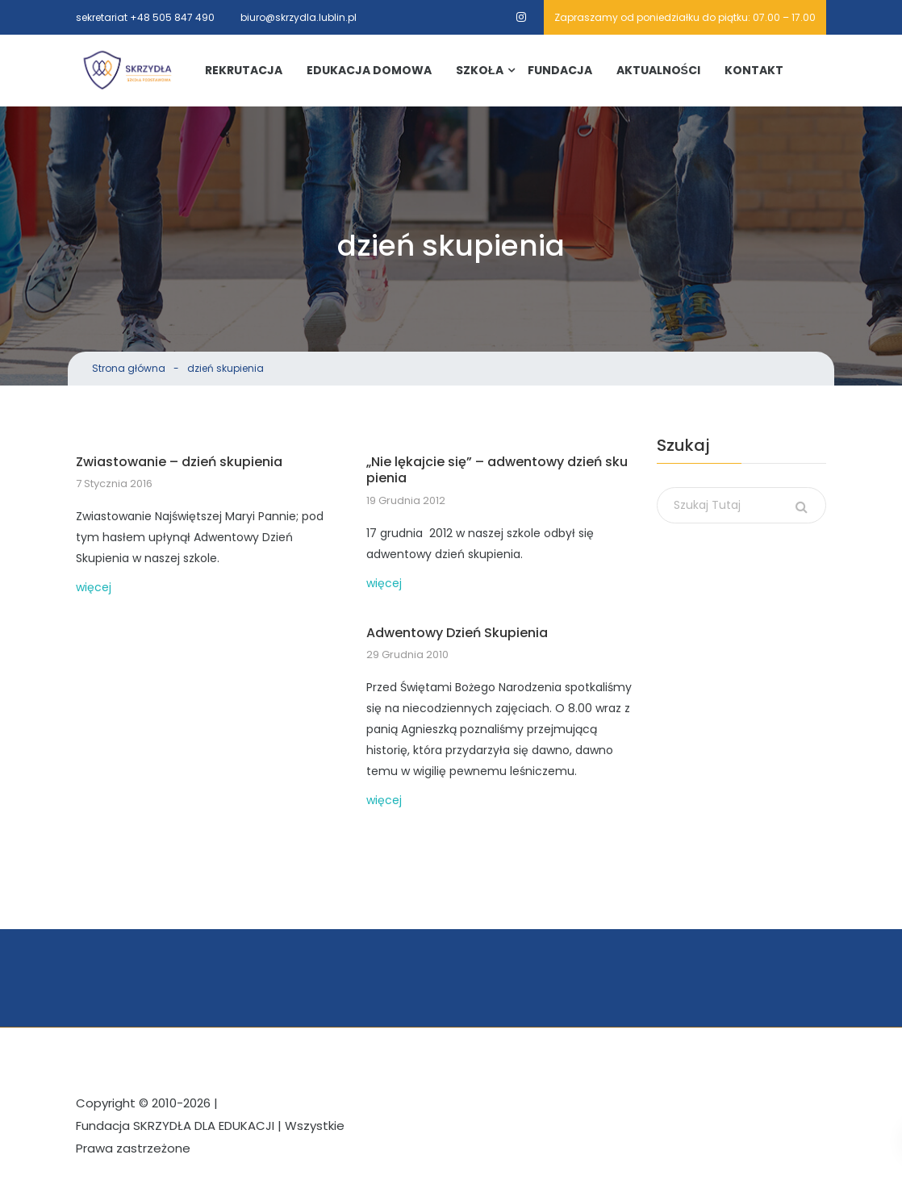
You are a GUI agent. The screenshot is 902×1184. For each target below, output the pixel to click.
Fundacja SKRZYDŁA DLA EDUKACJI (175, 1125)
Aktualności (658, 70)
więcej (93, 587)
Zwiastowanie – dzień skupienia (179, 462)
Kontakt (754, 70)
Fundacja (560, 70)
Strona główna (128, 368)
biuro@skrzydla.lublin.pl (298, 17)
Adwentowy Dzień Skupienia (457, 633)
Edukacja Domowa (369, 70)
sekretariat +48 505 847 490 (145, 17)
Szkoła (479, 70)
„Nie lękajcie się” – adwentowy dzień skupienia (497, 471)
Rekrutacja (243, 70)
